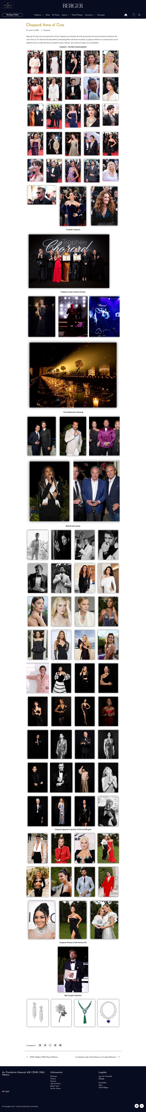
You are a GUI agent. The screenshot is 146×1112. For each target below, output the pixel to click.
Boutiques (101, 15)
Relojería (38, 15)
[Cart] (133, 15)
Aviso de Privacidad (105, 1076)
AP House (55, 15)
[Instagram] (142, 1106)
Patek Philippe (77, 15)
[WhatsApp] (50, 1045)
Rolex (48, 15)
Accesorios (90, 15)
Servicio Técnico (55, 1088)
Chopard (46, 30)
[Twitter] (45, 1045)
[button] (42, 15)
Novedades (102, 1083)
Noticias (53, 1081)
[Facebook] (40, 1045)
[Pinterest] (55, 1045)
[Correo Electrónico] (60, 1045)
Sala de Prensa (55, 1083)
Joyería (65, 15)
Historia (53, 1079)
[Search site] (139, 15)
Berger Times (54, 1086)
